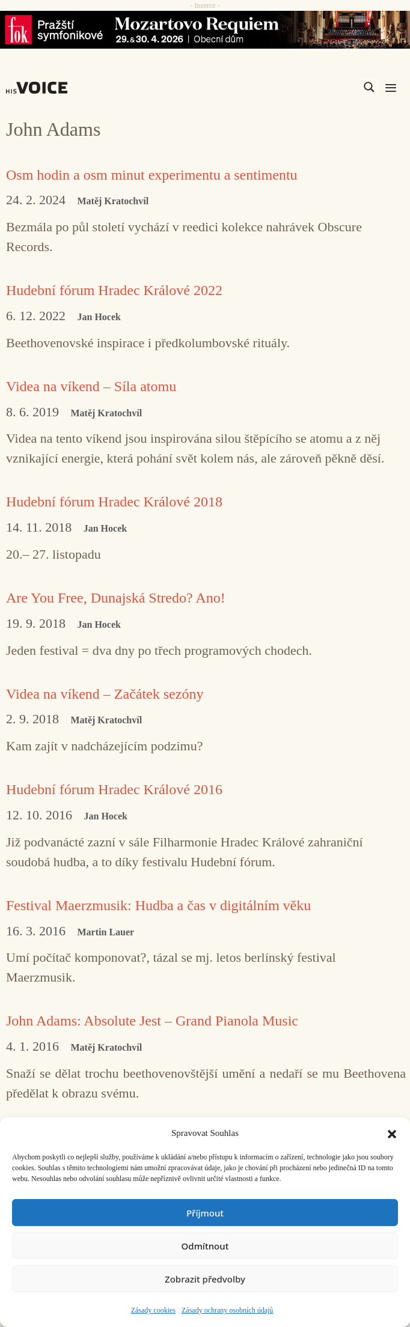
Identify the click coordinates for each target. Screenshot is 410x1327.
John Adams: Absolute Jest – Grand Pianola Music (152, 1020)
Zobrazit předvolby (205, 1279)
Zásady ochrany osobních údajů (227, 1310)
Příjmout (205, 1213)
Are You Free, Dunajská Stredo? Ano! (115, 598)
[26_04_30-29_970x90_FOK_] (205, 30)
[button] (392, 1133)
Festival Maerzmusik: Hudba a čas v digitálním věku (158, 905)
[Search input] (312, 87)
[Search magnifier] (369, 87)
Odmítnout (205, 1246)
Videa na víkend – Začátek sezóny (104, 694)
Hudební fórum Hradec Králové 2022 (114, 290)
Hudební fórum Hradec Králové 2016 (114, 789)
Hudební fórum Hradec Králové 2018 (114, 501)
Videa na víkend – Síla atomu (91, 386)
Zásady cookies (153, 1310)
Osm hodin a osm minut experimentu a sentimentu (152, 175)
